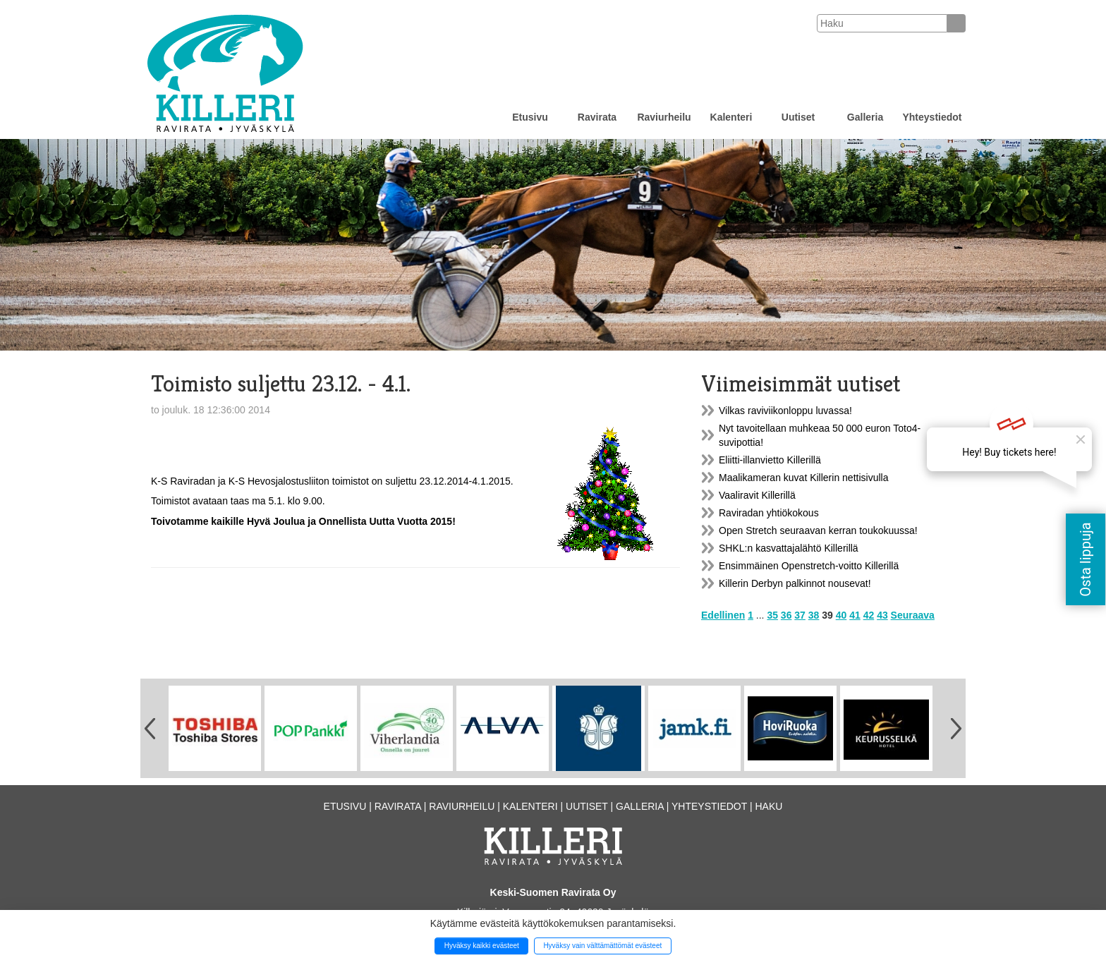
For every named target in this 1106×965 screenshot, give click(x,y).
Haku (768, 806)
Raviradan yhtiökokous (769, 512)
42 (869, 615)
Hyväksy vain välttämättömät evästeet (602, 945)
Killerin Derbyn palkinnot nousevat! (795, 583)
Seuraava (913, 615)
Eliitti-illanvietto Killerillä (770, 460)
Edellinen (723, 615)
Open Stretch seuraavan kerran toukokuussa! (818, 530)
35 (772, 615)
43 (882, 615)
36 (786, 615)
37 (800, 615)
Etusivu (530, 117)
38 (814, 615)
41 (855, 615)
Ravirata (597, 117)
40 (841, 615)
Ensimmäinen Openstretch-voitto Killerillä (809, 565)
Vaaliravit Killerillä (757, 495)
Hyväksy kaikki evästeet (481, 945)
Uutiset (798, 117)
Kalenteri (731, 117)
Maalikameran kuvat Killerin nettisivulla (803, 477)
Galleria (865, 117)
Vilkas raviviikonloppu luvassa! (785, 410)
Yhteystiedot (931, 117)
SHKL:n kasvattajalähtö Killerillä (788, 548)
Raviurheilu (664, 117)
